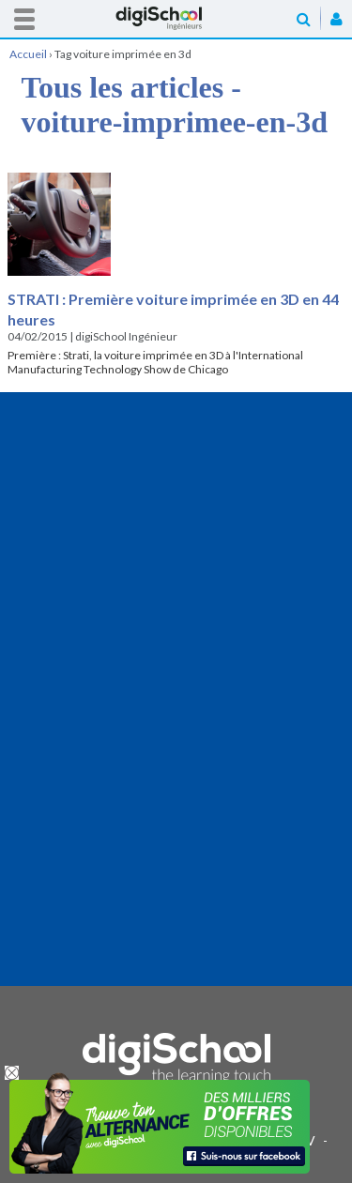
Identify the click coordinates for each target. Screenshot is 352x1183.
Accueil (176, 18)
